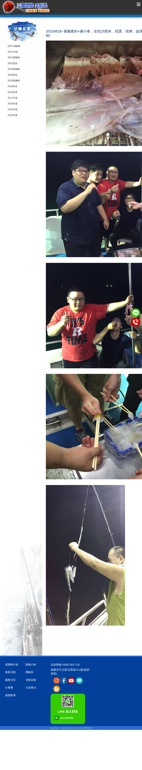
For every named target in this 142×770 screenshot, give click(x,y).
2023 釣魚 (12, 52)
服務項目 (10, 679)
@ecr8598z (61, 718)
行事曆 (9, 687)
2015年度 (12, 109)
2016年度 (12, 103)
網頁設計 (87, 728)
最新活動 (10, 672)
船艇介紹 (30, 664)
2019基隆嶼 (13, 80)
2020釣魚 (12, 75)
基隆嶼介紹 (11, 664)
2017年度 (12, 98)
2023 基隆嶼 (13, 46)
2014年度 (12, 115)
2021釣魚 (12, 63)
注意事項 (30, 687)
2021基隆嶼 (13, 57)
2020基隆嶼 (13, 69)
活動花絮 (30, 679)
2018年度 (12, 92)
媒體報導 (10, 695)
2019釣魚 (12, 86)
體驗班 (29, 672)
